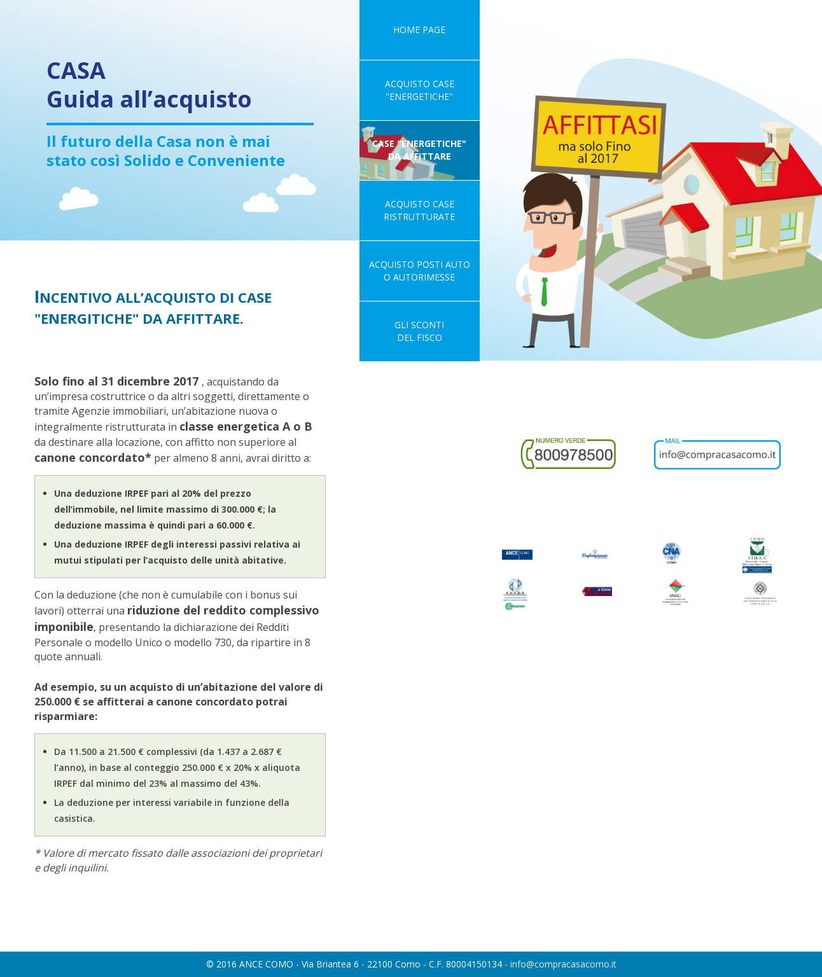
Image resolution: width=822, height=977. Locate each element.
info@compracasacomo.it (563, 964)
